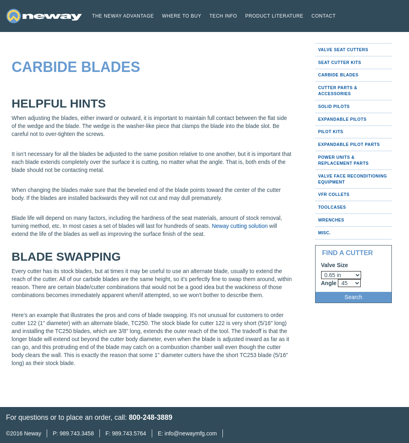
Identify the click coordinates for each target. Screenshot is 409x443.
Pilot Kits (330, 131)
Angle (329, 283)
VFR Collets (333, 194)
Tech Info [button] (223, 16)
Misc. (324, 232)
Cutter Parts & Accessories (337, 90)
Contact (324, 16)
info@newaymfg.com (191, 433)
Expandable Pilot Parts (349, 144)
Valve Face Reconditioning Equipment (352, 179)
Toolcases (332, 207)
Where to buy (181, 16)
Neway (32, 433)
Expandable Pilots (342, 119)
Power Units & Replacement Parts (343, 160)
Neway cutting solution (240, 226)
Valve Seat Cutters (343, 49)
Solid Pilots (333, 106)
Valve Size (334, 265)
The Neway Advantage (123, 16)
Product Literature (274, 16)
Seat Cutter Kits (339, 62)
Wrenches (331, 220)
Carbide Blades (338, 74)
